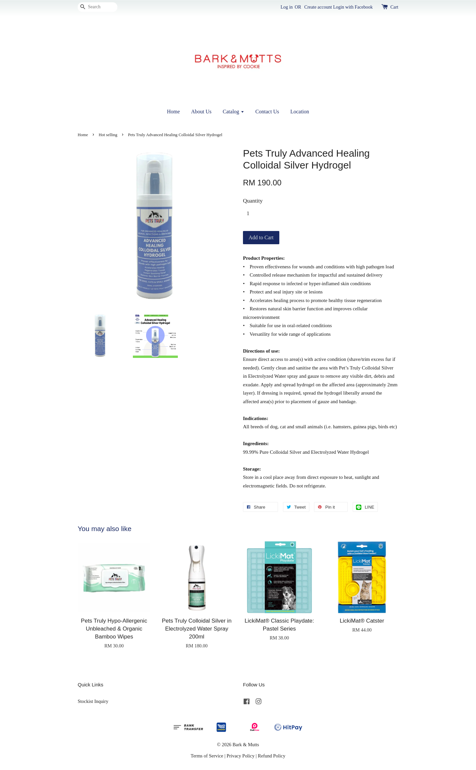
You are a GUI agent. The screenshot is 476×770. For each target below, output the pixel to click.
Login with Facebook (353, 7)
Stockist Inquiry (93, 701)
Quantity (253, 201)
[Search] (97, 7)
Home (173, 111)
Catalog (233, 111)
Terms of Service (207, 755)
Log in (287, 7)
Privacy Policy (240, 755)
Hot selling (108, 135)
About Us (201, 111)
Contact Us (267, 111)
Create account (318, 7)
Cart (394, 7)
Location (299, 111)
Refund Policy (271, 755)
